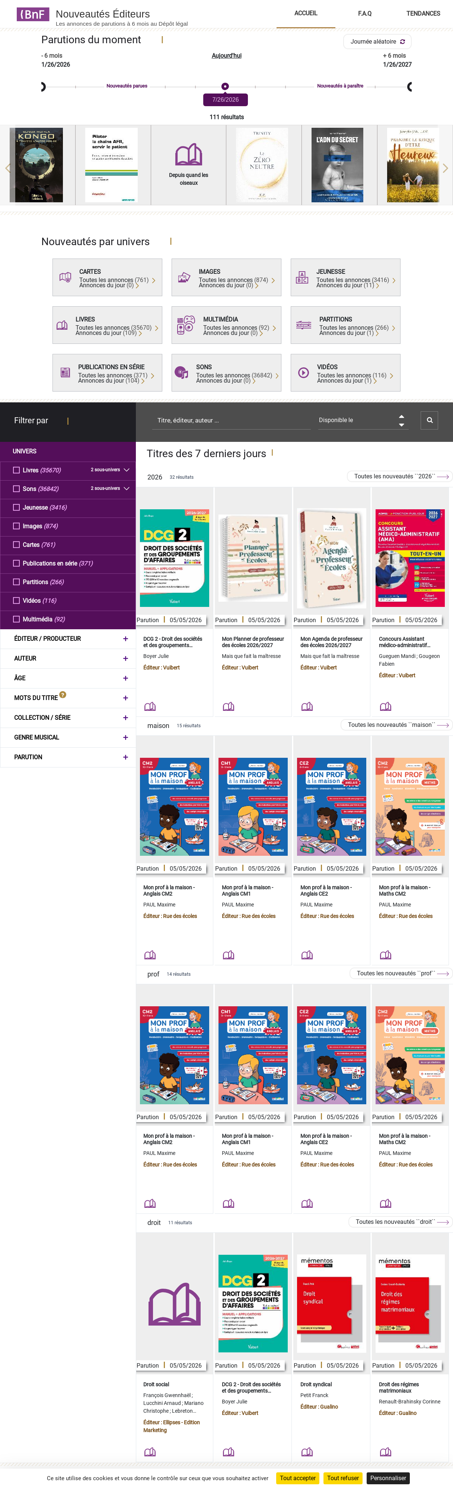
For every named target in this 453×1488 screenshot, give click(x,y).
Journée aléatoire (379, 41)
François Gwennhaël (167, 1395)
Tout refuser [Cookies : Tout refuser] (343, 1478)
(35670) (50, 470)
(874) (51, 525)
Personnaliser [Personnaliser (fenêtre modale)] (388, 1478)
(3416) (58, 507)
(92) (59, 619)
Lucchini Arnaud (162, 1403)
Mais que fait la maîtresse (251, 656)
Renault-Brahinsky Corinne (409, 1402)
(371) (86, 563)
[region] (226, 168)
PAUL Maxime (159, 905)
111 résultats (227, 117)
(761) (48, 544)
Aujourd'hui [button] (227, 55)
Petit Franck (314, 1395)
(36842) (48, 488)
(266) (57, 581)
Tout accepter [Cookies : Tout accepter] (298, 1478)
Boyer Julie (156, 656)
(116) (49, 600)
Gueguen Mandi (398, 656)
